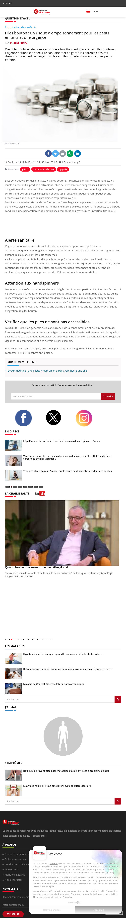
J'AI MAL (10, 707)
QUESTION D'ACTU (17, 18)
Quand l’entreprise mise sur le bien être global (36, 567)
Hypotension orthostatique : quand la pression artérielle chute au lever (63, 654)
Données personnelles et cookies (24, 854)
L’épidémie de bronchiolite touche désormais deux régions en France (61, 441)
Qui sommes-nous (15, 859)
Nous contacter (13, 879)
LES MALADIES (15, 646)
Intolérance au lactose (43, 169)
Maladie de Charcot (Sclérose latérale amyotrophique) (53, 684)
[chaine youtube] (40, 494)
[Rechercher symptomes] (118, 801)
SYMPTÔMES (13, 763)
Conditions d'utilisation (18, 864)
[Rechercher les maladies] (118, 699)
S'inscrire (108, 396)
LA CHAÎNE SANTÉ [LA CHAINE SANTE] (17, 493)
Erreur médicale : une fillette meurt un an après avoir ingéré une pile (47, 370)
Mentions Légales (15, 874)
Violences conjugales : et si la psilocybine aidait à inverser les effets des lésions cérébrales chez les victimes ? (67, 457)
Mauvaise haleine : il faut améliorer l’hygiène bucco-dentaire (57, 785)
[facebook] (27, 418)
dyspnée (63, 169)
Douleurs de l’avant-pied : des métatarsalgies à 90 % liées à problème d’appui (66, 770)
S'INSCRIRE (13, 914)
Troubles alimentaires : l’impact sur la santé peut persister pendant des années (67, 471)
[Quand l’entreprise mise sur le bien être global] (63, 533)
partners (53, 863)
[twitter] (58, 417)
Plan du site (11, 869)
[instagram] (88, 418)
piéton (25, 169)
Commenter (71, 162)
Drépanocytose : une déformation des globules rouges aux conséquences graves (68, 669)
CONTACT (7, 3)
